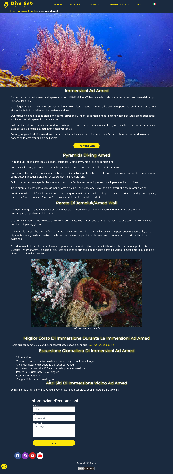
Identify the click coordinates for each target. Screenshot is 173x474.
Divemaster (94, 4)
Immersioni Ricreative (118, 4)
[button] (3, 50)
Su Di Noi (140, 4)
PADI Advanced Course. (101, 344)
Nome (35, 405)
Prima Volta (56, 4)
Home (12, 11)
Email (35, 414)
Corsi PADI (75, 4)
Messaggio (38, 423)
